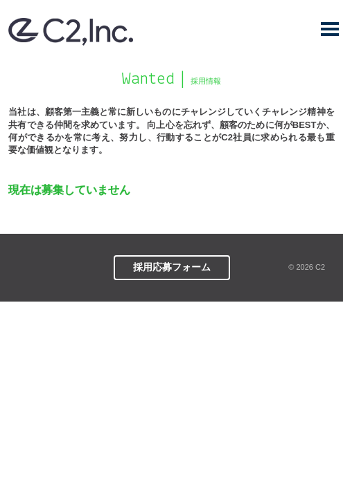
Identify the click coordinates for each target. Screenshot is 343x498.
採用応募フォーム (172, 267)
